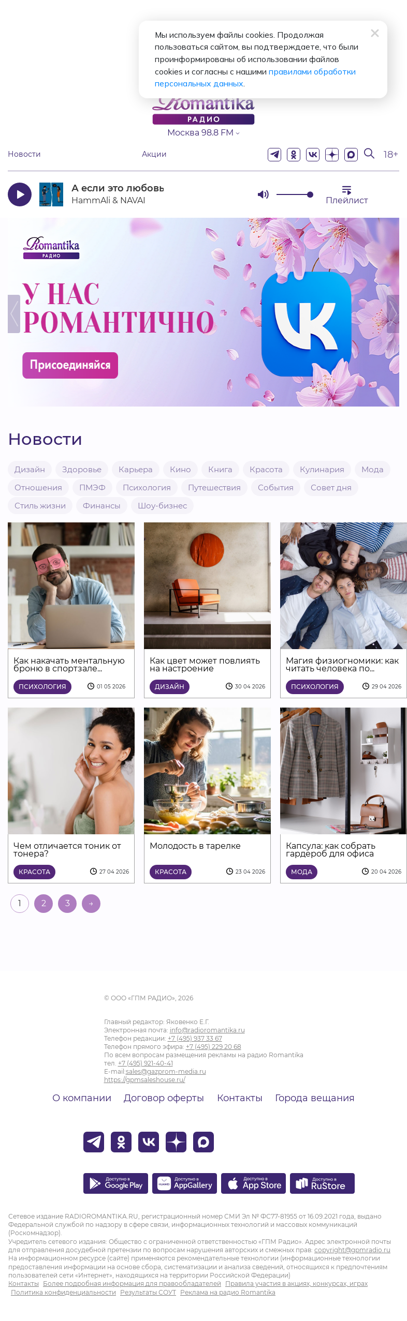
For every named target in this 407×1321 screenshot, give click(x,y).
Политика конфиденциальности (63, 1292)
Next (393, 314)
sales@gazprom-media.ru (166, 1071)
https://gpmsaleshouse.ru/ (144, 1080)
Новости (24, 154)
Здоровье (81, 469)
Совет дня (331, 487)
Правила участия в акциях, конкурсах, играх (296, 1283)
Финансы (102, 506)
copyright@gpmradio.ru (352, 1250)
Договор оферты (164, 1098)
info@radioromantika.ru (207, 1030)
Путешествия (214, 487)
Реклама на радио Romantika (227, 1292)
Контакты (240, 1098)
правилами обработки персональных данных (216, 72)
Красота (266, 469)
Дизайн (29, 469)
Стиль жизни (40, 506)
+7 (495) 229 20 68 (213, 1046)
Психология (147, 487)
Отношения (38, 487)
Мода (372, 469)
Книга (220, 469)
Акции (154, 154)
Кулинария (322, 469)
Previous (14, 314)
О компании (81, 1098)
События (276, 487)
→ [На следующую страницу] (91, 903)
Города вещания (315, 1098)
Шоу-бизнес (162, 506)
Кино (180, 469)
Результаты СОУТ (148, 1292)
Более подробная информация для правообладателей (132, 1283)
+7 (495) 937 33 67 (195, 1038)
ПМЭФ (92, 487)
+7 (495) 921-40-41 (145, 1063)
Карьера (136, 469)
